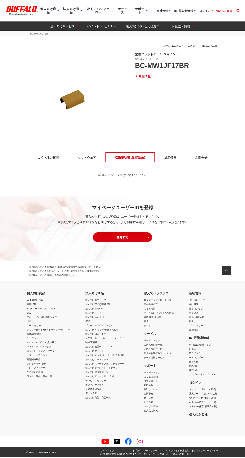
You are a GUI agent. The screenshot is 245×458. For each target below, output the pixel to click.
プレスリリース (197, 326)
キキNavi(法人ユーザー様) (202, 403)
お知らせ (148, 403)
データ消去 (91, 394)
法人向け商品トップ (95, 301)
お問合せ (148, 394)
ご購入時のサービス (154, 346)
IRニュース (195, 350)
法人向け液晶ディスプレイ (99, 347)
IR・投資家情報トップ (200, 346)
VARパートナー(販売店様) (202, 399)
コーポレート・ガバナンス (202, 375)
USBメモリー (34, 326)
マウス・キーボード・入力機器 (42, 343)
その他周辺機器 (35, 373)
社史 (191, 322)
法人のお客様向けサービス (158, 354)
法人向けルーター (94, 314)
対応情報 (148, 386)
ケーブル (31, 339)
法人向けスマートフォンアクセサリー (104, 364)
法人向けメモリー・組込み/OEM (101, 330)
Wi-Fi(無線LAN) (35, 301)
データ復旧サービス (154, 358)
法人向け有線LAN (94, 309)
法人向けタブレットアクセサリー (102, 369)
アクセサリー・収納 (36, 364)
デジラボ (148, 326)
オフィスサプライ (94, 386)
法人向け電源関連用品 (96, 373)
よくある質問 (151, 377)
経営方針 (193, 362)
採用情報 (193, 330)
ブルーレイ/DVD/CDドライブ (42, 318)
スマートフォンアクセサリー (42, 352)
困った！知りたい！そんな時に (159, 314)
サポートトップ (152, 373)
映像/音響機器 (34, 335)
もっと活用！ (150, 309)
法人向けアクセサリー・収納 (99, 377)
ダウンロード (151, 382)
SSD (29, 314)
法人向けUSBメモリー (97, 335)
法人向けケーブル (94, 352)
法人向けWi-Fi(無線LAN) (97, 305)
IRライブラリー (197, 354)
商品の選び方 (151, 305)
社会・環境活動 (196, 318)
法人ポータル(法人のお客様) (203, 394)
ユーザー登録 (151, 407)
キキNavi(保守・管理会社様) (203, 407)
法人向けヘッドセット (96, 360)
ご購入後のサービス (154, 350)
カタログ (148, 399)
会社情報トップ (197, 301)
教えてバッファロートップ (158, 301)
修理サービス (151, 390)
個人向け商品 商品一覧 (39, 377)
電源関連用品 (34, 360)
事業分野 (193, 314)
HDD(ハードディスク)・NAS (41, 309)
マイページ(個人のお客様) (202, 390)
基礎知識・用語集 (152, 318)
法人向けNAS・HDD (95, 318)
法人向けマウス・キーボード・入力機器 (104, 356)
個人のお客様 (198, 415)
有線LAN (31, 305)
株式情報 (193, 371)
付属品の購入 (151, 411)
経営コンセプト (197, 309)
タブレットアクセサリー (39, 356)
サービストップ (152, 341)
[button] (122, 238)
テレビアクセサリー (37, 369)
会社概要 (193, 305)
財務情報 (193, 367)
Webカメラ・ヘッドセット (40, 347)
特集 (146, 322)
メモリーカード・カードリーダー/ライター (48, 330)
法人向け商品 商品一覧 (98, 398)
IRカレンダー (196, 358)
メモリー (31, 322)
